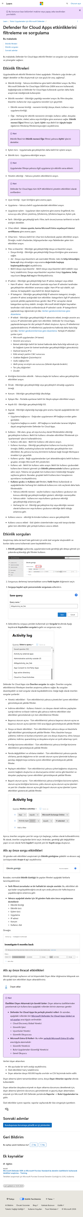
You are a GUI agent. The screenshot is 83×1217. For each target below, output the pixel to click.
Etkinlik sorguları (11, 47)
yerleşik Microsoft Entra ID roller (59, 1038)
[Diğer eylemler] (77, 21)
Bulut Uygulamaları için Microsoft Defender (27, 21)
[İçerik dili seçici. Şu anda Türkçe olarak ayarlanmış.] (10, 1199)
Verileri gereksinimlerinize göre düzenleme (37, 330)
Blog (34, 1205)
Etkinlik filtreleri (11, 43)
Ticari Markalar (51, 1209)
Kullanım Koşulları (35, 1209)
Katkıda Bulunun (47, 1205)
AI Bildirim (9, 1205)
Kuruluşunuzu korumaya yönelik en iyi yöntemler (27, 1125)
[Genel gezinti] (2, 3)
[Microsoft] (41, 3)
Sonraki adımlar (11, 50)
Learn (5, 21)
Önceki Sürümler (23, 1205)
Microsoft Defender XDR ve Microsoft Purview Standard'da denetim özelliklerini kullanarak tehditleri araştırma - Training (40, 1172)
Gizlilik (60, 1205)
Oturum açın (76, 3)
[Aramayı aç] (67, 3)
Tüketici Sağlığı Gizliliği (14, 1209)
